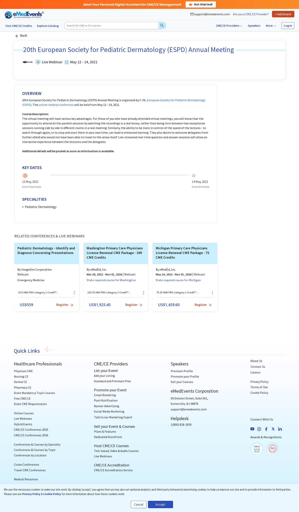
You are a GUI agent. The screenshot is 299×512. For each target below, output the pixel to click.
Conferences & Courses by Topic (35, 450)
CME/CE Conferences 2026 (31, 435)
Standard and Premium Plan (112, 381)
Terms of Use (259, 387)
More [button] (271, 25)
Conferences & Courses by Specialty (37, 444)
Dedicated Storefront (108, 437)
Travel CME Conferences (30, 470)
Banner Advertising (106, 406)
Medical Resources (26, 479)
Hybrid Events (23, 424)
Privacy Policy (259, 382)
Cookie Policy (259, 393)
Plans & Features (105, 431)
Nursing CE (21, 376)
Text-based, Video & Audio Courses (116, 451)
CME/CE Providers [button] (229, 25)
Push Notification (105, 400)
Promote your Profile (185, 376)
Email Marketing (105, 395)
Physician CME (23, 371)
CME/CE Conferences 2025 (31, 429)
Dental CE (20, 382)
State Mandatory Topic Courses (34, 393)
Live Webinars (23, 418)
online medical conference (56, 105)
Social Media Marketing (109, 411)
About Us (256, 361)
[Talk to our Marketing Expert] (113, 417)
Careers (255, 372)
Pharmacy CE (22, 387)
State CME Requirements (30, 404)
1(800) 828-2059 (181, 424)
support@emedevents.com (210, 14)
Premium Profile (182, 371)
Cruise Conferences (26, 464)
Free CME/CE (22, 398)
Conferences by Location (30, 455)
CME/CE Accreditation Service (113, 470)
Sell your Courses (182, 382)
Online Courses (24, 413)
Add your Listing (104, 376)
